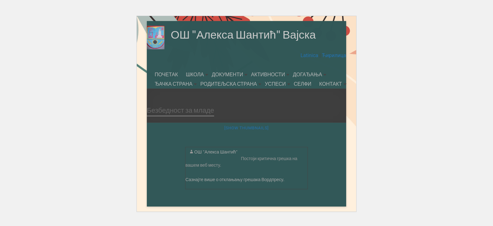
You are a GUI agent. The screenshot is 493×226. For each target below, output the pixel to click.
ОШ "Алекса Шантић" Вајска (244, 34)
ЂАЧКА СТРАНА (173, 84)
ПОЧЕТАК (166, 74)
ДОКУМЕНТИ (227, 74)
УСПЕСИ (275, 84)
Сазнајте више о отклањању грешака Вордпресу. (235, 179)
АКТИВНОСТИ (268, 74)
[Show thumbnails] (246, 128)
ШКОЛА (195, 74)
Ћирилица (333, 55)
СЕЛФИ (302, 84)
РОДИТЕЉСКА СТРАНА (228, 84)
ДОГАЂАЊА (307, 74)
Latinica (310, 55)
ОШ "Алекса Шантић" (216, 151)
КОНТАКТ (330, 84)
